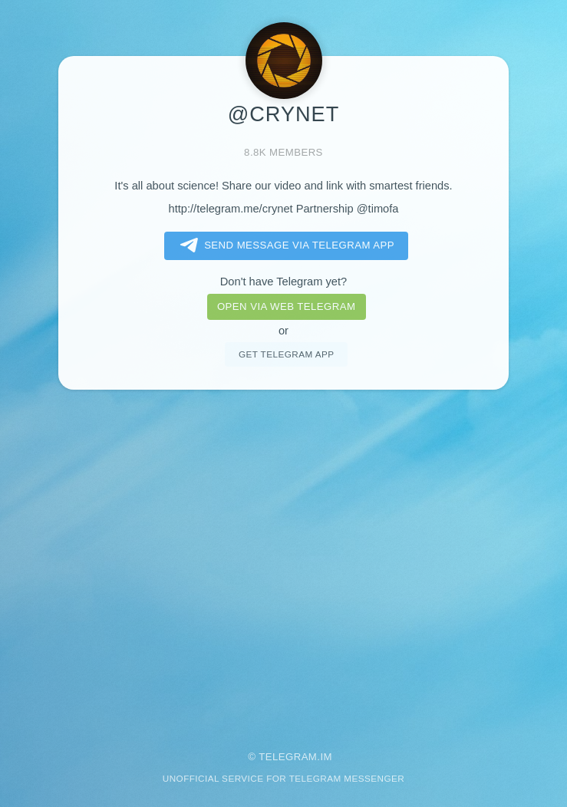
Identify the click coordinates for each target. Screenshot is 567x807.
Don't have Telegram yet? (283, 281)
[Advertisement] (283, 560)
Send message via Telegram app (284, 245)
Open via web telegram (286, 306)
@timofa (378, 209)
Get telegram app (286, 354)
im (326, 757)
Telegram (288, 757)
